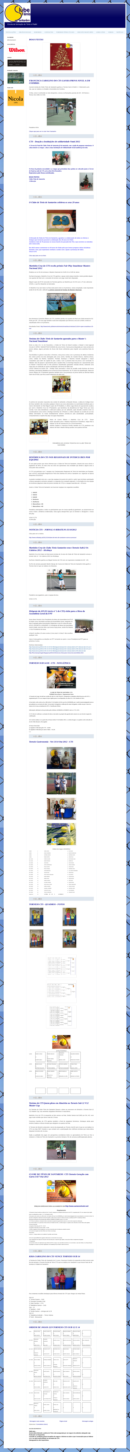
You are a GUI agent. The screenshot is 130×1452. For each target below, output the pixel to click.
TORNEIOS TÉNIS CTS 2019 (65, 32)
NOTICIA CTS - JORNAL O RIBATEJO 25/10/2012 (53, 529)
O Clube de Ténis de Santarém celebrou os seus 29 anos (54, 202)
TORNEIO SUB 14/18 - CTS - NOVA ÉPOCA (49, 663)
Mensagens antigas (87, 1421)
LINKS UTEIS (100, 32)
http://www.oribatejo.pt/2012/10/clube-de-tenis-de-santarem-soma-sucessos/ (52, 537)
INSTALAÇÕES (11, 32)
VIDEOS (110, 32)
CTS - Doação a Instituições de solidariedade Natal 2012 (54, 141)
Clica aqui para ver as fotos (37, 255)
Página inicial (63, 1421)
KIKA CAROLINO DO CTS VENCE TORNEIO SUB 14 (54, 1256)
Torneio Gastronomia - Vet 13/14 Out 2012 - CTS (51, 742)
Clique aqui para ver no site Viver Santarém (42, 131)
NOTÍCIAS (119, 32)
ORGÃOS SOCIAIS (25, 32)
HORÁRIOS (37, 32)
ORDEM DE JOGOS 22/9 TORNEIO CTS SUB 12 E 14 (54, 1327)
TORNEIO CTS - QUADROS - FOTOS (47, 904)
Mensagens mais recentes (37, 1421)
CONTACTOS (49, 32)
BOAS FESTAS (36, 39)
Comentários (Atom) (42, 1424)
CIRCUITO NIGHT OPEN (85, 32)
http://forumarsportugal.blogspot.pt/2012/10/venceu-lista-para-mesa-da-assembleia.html (56, 653)
